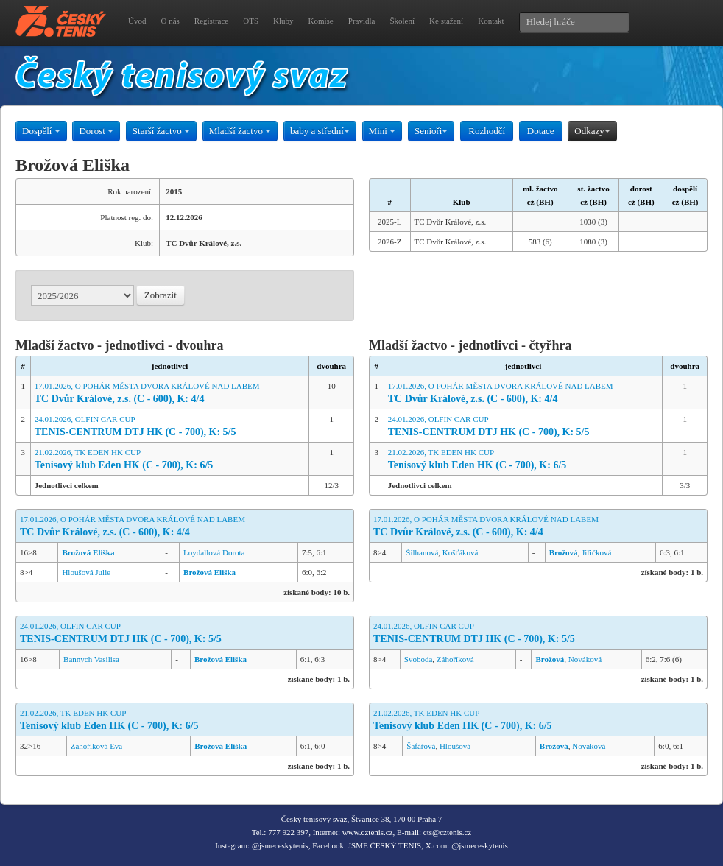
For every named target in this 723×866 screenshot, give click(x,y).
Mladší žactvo (240, 130)
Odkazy (592, 130)
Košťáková (460, 552)
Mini (382, 130)
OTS (250, 20)
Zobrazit (160, 294)
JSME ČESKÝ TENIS (384, 845)
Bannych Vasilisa (91, 659)
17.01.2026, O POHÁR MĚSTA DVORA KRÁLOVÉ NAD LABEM (170, 393)
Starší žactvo (161, 130)
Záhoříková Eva (97, 746)
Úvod (137, 20)
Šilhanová (422, 552)
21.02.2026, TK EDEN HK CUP (170, 460)
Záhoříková (455, 659)
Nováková (585, 659)
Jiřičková (596, 552)
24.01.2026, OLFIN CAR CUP (170, 427)
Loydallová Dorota (213, 552)
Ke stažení (446, 20)
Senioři (431, 130)
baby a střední (320, 130)
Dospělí (41, 130)
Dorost (96, 130)
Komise (321, 20)
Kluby (283, 20)
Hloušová (455, 746)
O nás (170, 20)
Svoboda (418, 659)
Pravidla (361, 20)
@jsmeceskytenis (280, 845)
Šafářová (420, 746)
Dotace (540, 130)
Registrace (211, 20)
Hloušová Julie (86, 572)
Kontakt (491, 20)
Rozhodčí (486, 130)
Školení (402, 20)
